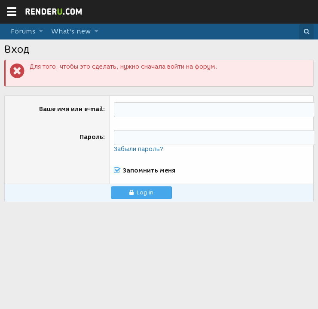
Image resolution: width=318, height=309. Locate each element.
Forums (23, 31)
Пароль (91, 137)
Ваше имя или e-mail (71, 109)
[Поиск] (306, 31)
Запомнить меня (149, 171)
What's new (71, 31)
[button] (41, 31)
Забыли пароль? (138, 149)
